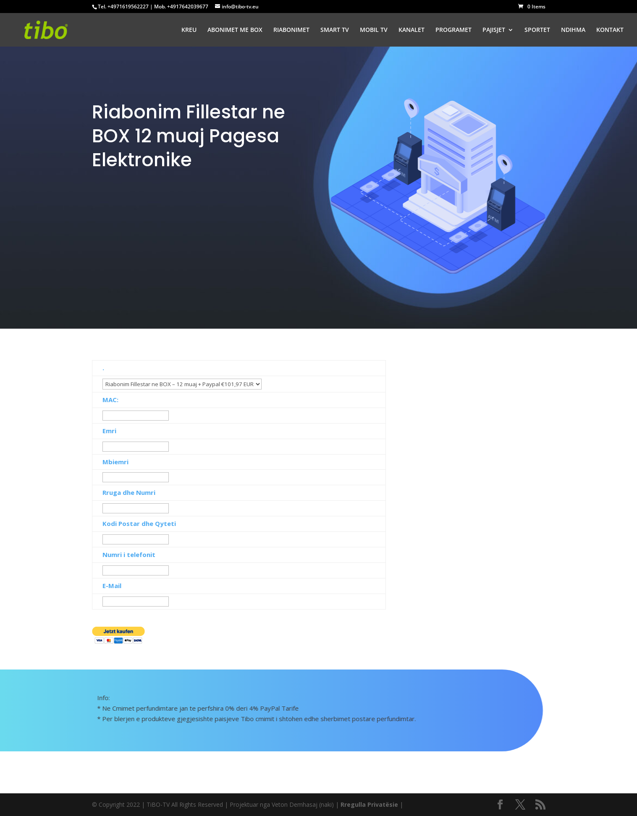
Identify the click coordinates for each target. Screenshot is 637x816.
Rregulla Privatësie (369, 804)
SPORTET (537, 30)
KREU (189, 30)
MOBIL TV (374, 30)
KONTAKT (610, 30)
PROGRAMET (453, 30)
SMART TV (334, 30)
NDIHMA (573, 30)
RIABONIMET (291, 30)
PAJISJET (493, 30)
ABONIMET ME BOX (234, 30)
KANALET (411, 30)
